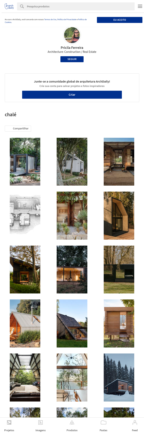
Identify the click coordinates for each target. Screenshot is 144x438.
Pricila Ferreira (72, 47)
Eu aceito (119, 20)
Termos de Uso (50, 19)
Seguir (71, 59)
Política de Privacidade (66, 19)
